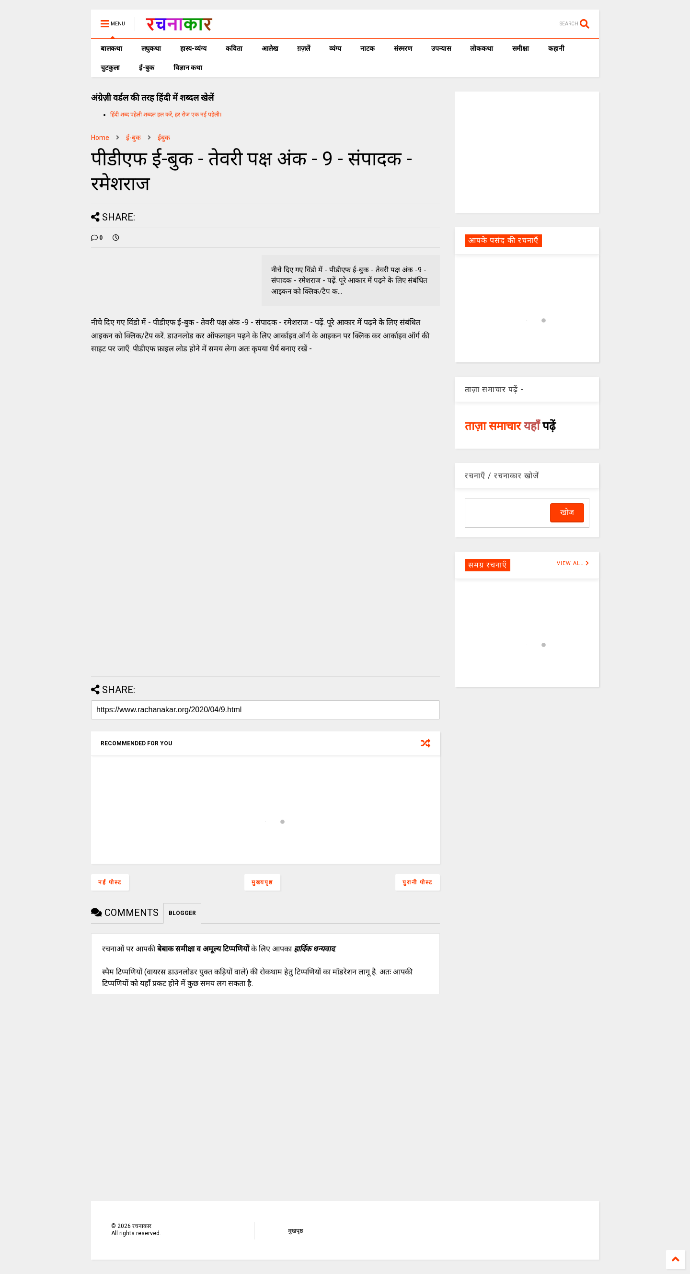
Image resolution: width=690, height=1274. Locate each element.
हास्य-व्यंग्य (193, 48)
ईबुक (164, 137)
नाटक (367, 48)
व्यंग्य (335, 48)
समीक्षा (520, 48)
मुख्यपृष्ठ (262, 882)
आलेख (270, 48)
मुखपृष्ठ (295, 1231)
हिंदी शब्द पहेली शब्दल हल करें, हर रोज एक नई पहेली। (166, 114)
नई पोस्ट (110, 882)
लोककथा (481, 48)
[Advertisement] (527, 151)
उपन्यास (441, 48)
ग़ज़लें (303, 48)
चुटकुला (110, 67)
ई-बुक (146, 67)
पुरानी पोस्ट (417, 882)
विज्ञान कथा (187, 67)
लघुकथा (151, 48)
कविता (234, 48)
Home (100, 137)
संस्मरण (403, 48)
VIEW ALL (573, 563)
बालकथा (111, 48)
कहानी (556, 48)
